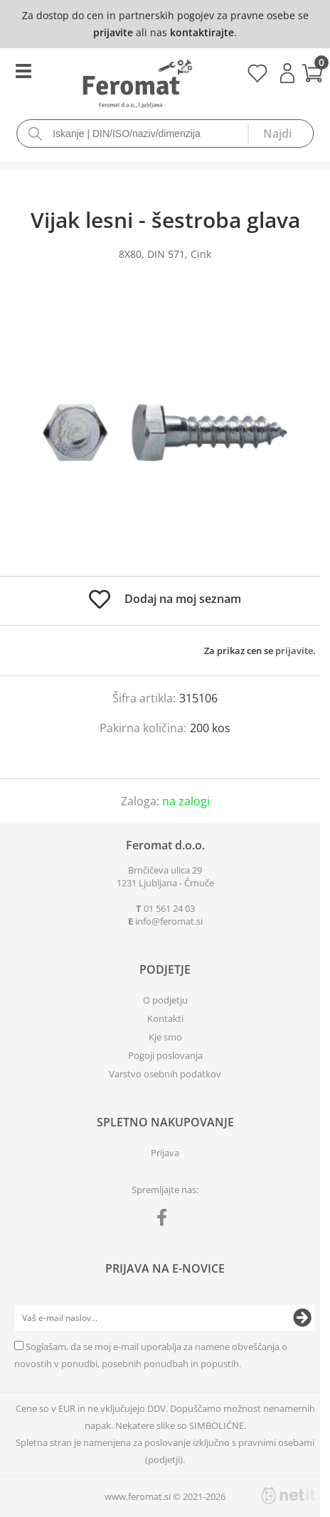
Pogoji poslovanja (165, 1055)
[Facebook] (165, 1220)
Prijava (287, 73)
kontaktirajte (202, 32)
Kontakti (165, 1018)
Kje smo (165, 1037)
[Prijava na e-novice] (302, 1318)
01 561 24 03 (169, 908)
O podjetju (165, 1000)
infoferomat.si (169, 921)
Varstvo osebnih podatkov (165, 1073)
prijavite (113, 32)
